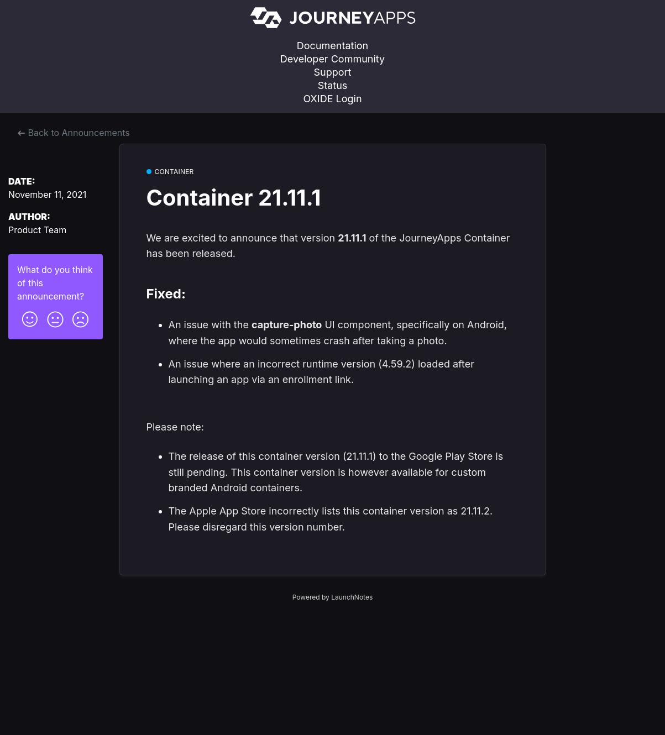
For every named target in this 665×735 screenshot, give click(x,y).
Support (333, 72)
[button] (30, 316)
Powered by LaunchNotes (332, 597)
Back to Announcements (74, 132)
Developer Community (332, 59)
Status (333, 85)
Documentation (332, 45)
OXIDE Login (332, 98)
